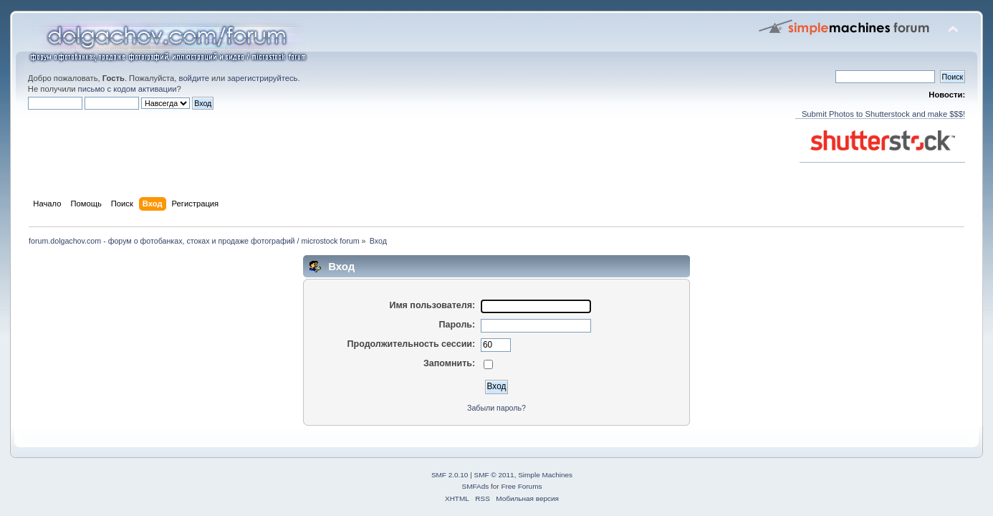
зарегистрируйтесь (262, 78)
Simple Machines (545, 475)
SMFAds (475, 486)
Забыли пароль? (496, 407)
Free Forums (521, 486)
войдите (194, 78)
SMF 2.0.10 (450, 475)
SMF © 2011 (494, 475)
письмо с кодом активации (127, 89)
